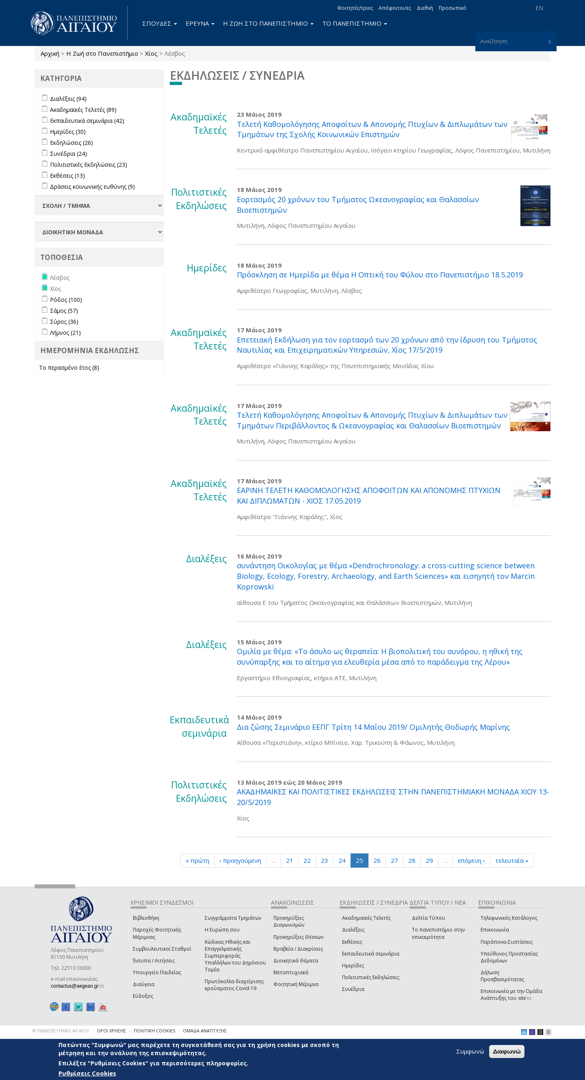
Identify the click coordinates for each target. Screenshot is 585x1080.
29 (429, 860)
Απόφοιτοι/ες (395, 7)
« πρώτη (197, 860)
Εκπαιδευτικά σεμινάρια (370, 953)
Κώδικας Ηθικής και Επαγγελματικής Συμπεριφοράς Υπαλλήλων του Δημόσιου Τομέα (235, 955)
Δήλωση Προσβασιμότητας (502, 976)
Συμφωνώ (470, 1051)
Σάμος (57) (64, 310)
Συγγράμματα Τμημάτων (233, 917)
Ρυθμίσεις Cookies (87, 1073)
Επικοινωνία (495, 929)
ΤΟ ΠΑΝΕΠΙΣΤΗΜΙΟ (354, 23)
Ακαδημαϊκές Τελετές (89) (83, 109)
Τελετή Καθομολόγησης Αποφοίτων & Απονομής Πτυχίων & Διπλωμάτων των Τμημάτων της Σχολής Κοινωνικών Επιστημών (372, 129)
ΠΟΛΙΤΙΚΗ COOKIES (154, 1031)
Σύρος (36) (64, 321)
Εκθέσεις (352, 941)
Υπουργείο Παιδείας (157, 972)
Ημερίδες (353, 965)
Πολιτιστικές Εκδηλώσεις (370, 977)
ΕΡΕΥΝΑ (200, 23)
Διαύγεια (143, 984)
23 (324, 860)
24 (342, 860)
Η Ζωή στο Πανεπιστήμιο (102, 53)
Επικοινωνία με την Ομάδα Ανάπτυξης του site (511, 994)
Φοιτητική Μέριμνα (295, 984)
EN (539, 8)
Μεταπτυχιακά (290, 972)
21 (289, 860)
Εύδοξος (143, 996)
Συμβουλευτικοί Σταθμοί (162, 948)
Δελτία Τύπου (428, 917)
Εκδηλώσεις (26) (71, 142)
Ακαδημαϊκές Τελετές (366, 917)
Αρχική (50, 53)
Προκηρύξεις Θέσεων (298, 937)
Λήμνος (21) (65, 332)
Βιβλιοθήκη (146, 917)
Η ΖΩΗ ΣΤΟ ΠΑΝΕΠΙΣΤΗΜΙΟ (268, 23)
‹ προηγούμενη (240, 860)
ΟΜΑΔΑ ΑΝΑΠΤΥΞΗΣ (205, 1031)
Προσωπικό (452, 7)
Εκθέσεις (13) (67, 175)
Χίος (151, 53)
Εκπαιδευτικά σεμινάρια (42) (87, 120)
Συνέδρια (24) (68, 153)
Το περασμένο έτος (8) (69, 367)
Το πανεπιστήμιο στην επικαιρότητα (438, 933)
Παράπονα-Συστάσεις (507, 941)
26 (377, 860)
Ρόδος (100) (66, 299)
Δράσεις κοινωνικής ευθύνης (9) (92, 186)
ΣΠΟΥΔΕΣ (159, 23)
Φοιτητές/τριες (355, 7)
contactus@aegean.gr (77, 986)
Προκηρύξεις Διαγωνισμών (288, 921)
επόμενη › (471, 860)
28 (412, 860)
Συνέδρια (353, 989)
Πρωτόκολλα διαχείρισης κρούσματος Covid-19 (234, 985)
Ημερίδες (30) (68, 131)
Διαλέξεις (353, 929)
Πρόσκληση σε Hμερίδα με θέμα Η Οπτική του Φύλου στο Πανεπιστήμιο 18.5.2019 (380, 274)
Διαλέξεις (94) (68, 99)
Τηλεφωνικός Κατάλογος (509, 917)
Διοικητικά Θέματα (295, 960)
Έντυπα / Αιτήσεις (154, 960)
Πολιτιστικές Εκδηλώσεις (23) (88, 164)
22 (307, 860)
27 (394, 860)
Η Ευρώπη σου (222, 929)
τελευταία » (512, 860)
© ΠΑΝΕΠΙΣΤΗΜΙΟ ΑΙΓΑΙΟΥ (60, 1031)
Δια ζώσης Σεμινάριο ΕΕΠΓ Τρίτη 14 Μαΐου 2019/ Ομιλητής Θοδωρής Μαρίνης (373, 727)
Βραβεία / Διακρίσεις (298, 948)
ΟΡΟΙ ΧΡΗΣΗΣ (111, 1031)
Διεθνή (425, 7)
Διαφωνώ (507, 1051)
